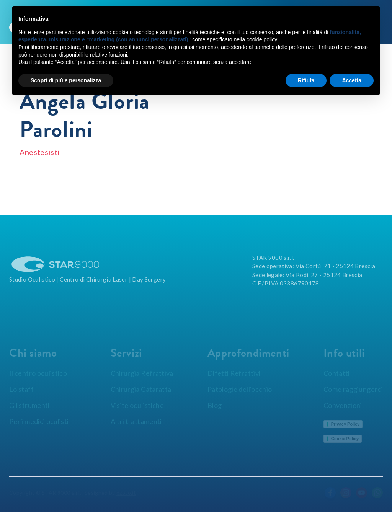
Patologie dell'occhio (239, 389)
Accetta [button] (351, 80)
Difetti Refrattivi (233, 373)
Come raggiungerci (353, 389)
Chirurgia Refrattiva (142, 373)
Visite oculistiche (137, 405)
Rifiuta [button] (306, 80)
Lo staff (21, 389)
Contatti (336, 373)
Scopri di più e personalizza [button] (66, 80)
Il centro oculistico (38, 373)
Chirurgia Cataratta (141, 389)
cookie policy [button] (262, 39)
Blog (214, 405)
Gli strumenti (29, 405)
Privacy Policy (345, 424)
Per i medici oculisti (39, 421)
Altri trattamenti (136, 421)
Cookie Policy (345, 438)
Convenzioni (342, 405)
